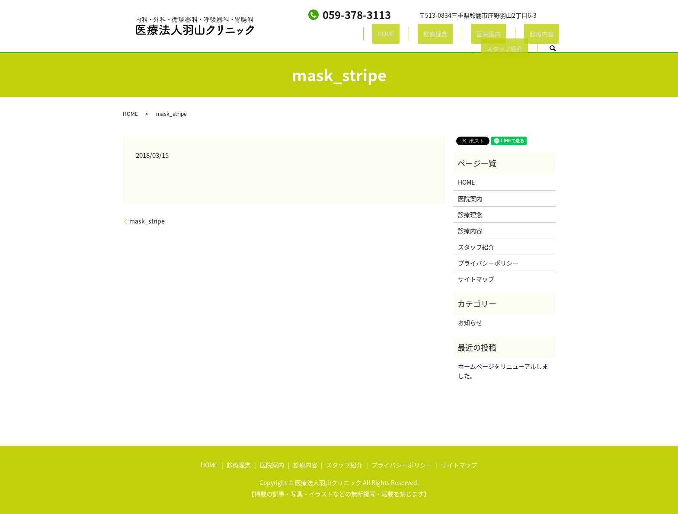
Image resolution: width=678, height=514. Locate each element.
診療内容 (447, 35)
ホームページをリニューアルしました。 (503, 371)
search (537, 35)
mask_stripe (147, 221)
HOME (323, 35)
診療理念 (362, 35)
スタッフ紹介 (495, 35)
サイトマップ (476, 279)
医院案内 (404, 35)
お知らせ (470, 322)
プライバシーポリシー (488, 263)
